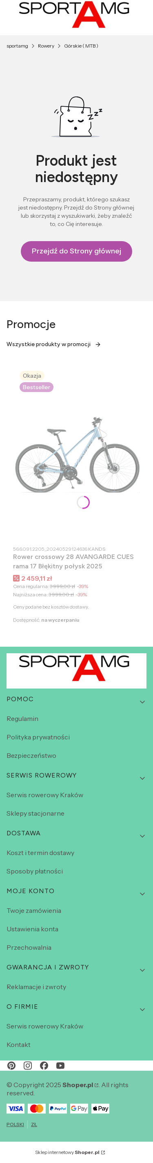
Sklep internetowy (67, 1152)
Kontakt (19, 1044)
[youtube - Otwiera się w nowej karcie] (60, 1065)
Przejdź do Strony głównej (76, 250)
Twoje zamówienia (34, 910)
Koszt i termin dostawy (40, 852)
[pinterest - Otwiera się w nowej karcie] (11, 1065)
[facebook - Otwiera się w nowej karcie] (44, 1065)
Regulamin (22, 718)
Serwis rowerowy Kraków (45, 795)
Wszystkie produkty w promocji (54, 344)
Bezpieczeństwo (31, 755)
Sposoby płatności (35, 871)
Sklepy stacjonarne (35, 813)
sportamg (17, 46)
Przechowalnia (29, 947)
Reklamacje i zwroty (36, 987)
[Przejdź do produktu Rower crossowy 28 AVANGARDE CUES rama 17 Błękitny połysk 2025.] (76, 452)
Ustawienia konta (32, 929)
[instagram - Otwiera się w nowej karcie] (28, 1065)
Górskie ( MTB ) (81, 46)
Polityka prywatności (38, 737)
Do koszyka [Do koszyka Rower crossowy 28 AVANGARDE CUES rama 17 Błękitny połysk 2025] (125, 526)
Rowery (46, 46)
